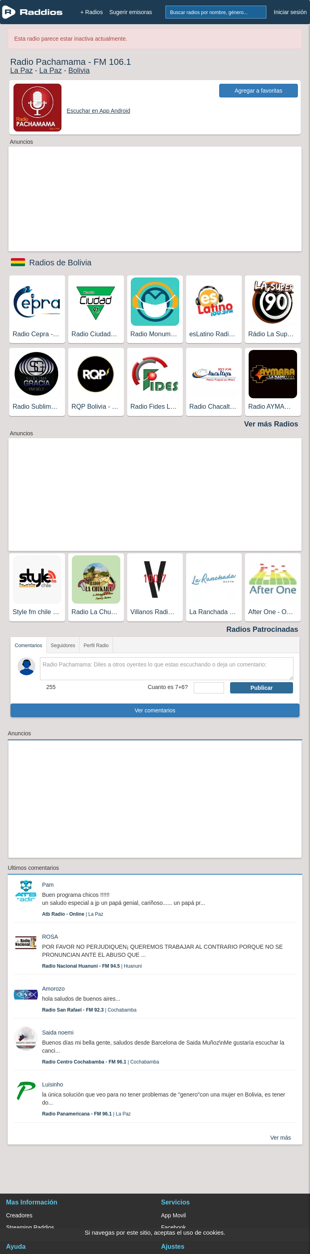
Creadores (19, 1215)
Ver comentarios (154, 710)
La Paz (21, 70)
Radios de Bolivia (60, 262)
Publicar (261, 688)
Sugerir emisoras (130, 12)
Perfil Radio (96, 645)
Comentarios (28, 645)
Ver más (280, 1137)
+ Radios (91, 12)
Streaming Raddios (30, 1227)
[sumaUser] (209, 687)
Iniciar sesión (290, 12)
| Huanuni (92, 966)
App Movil (173, 1215)
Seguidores (63, 645)
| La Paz (72, 914)
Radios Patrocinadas (262, 629)
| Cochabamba (89, 1010)
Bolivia (79, 70)
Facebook (173, 1227)
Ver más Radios (271, 424)
